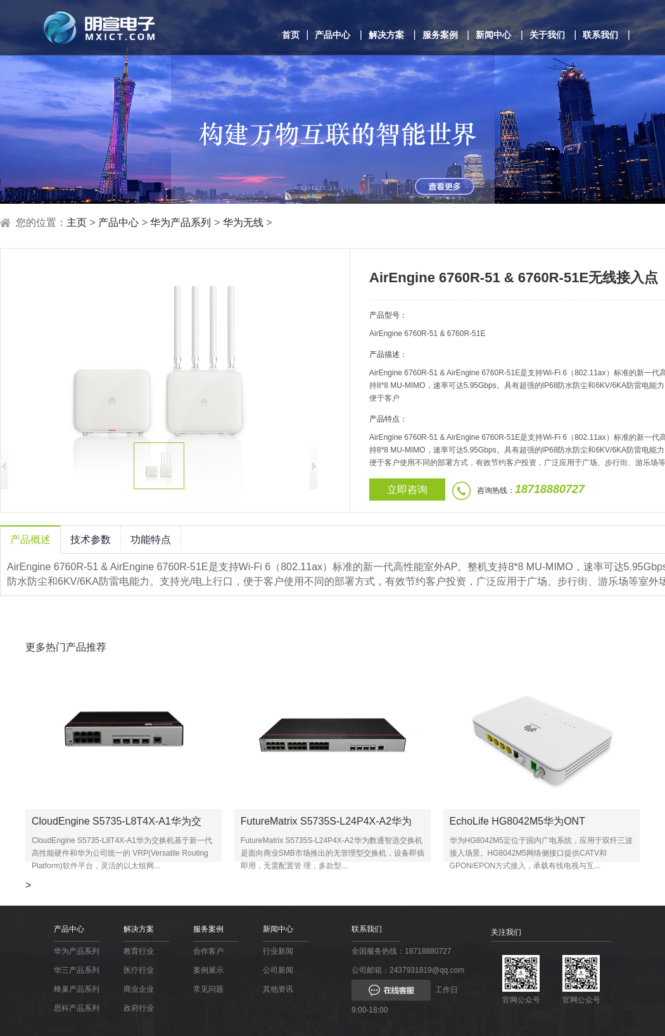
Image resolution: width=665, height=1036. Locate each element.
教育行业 (139, 951)
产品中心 (332, 35)
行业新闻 (278, 951)
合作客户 (208, 951)
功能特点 (150, 539)
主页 (76, 222)
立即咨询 (407, 489)
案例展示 (208, 970)
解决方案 (386, 35)
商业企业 (139, 989)
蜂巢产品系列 (76, 989)
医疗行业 (139, 970)
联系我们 (600, 35)
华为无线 (243, 222)
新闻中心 (493, 35)
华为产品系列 (180, 222)
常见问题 (208, 989)
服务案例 (440, 35)
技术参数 (90, 539)
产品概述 (30, 539)
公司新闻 (278, 970)
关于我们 (547, 35)
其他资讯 (278, 989)
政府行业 (139, 1008)
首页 (291, 35)
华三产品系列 (76, 970)
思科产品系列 (76, 1008)
